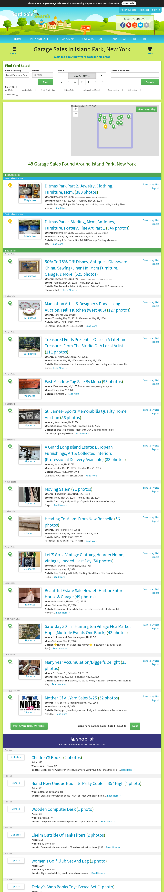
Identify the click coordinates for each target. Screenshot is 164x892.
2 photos (16, 757)
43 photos (117, 632)
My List (13, 51)
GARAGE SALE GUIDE (124, 39)
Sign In (156, 9)
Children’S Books (46, 757)
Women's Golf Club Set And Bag (60, 861)
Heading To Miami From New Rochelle (79, 518)
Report (155, 188)
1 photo (16, 782)
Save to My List (151, 184)
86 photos (70, 417)
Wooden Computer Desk (53, 809)
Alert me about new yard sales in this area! (82, 57)
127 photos (118, 310)
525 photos (86, 274)
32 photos (108, 698)
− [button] (76, 114)
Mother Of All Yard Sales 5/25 (71, 698)
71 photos (81, 489)
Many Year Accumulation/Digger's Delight (82, 662)
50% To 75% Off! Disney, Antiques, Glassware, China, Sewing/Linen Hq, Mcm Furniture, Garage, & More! (86, 268)
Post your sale (128, 9)
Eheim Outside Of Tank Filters (58, 835)
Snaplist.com (99, 744)
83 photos (115, 459)
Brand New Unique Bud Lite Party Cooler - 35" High (77, 783)
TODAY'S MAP (65, 39)
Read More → (62, 208)
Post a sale (128, 3)
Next (135, 726)
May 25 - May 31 (82, 75)
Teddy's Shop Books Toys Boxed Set (64, 887)
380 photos (86, 192)
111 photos (56, 352)
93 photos (112, 381)
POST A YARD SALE (92, 39)
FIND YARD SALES (39, 39)
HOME (18, 39)
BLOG (146, 39)
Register (144, 9)
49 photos (85, 596)
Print (150, 51)
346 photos (117, 228)
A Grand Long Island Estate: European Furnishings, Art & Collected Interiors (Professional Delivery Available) (79, 453)
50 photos (103, 561)
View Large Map (147, 109)
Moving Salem (57, 489)
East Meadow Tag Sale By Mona (73, 381)
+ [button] (76, 109)
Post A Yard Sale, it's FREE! (29, 726)
